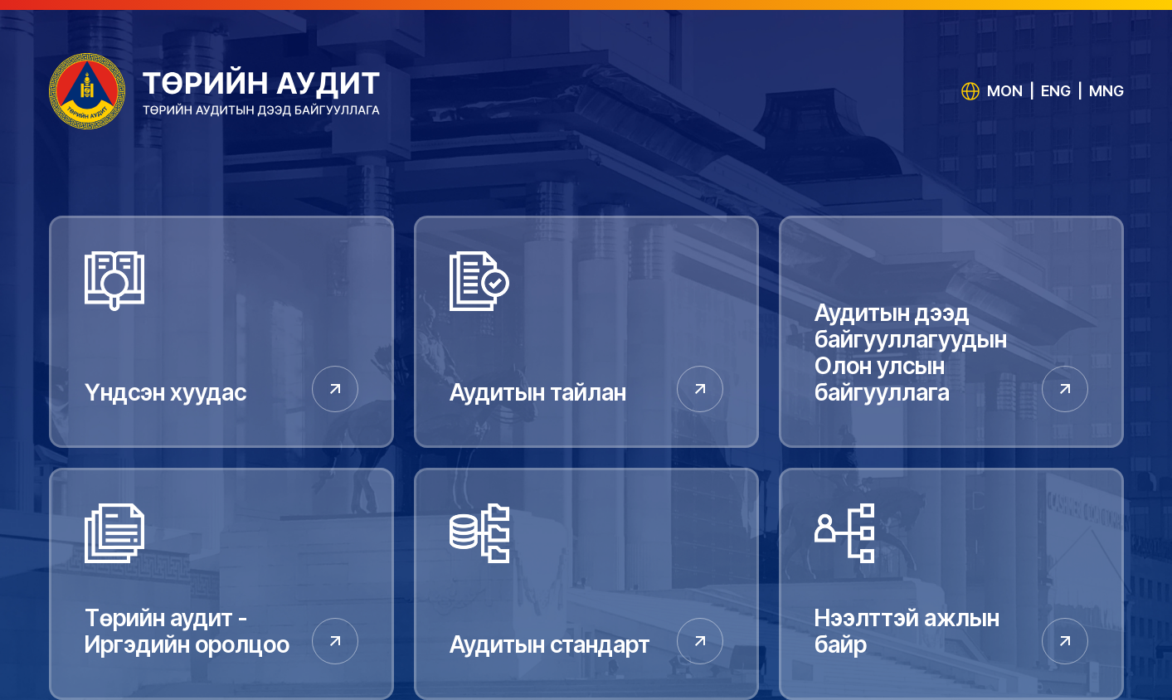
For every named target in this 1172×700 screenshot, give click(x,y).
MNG (1106, 91)
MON (1005, 91)
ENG (1056, 91)
